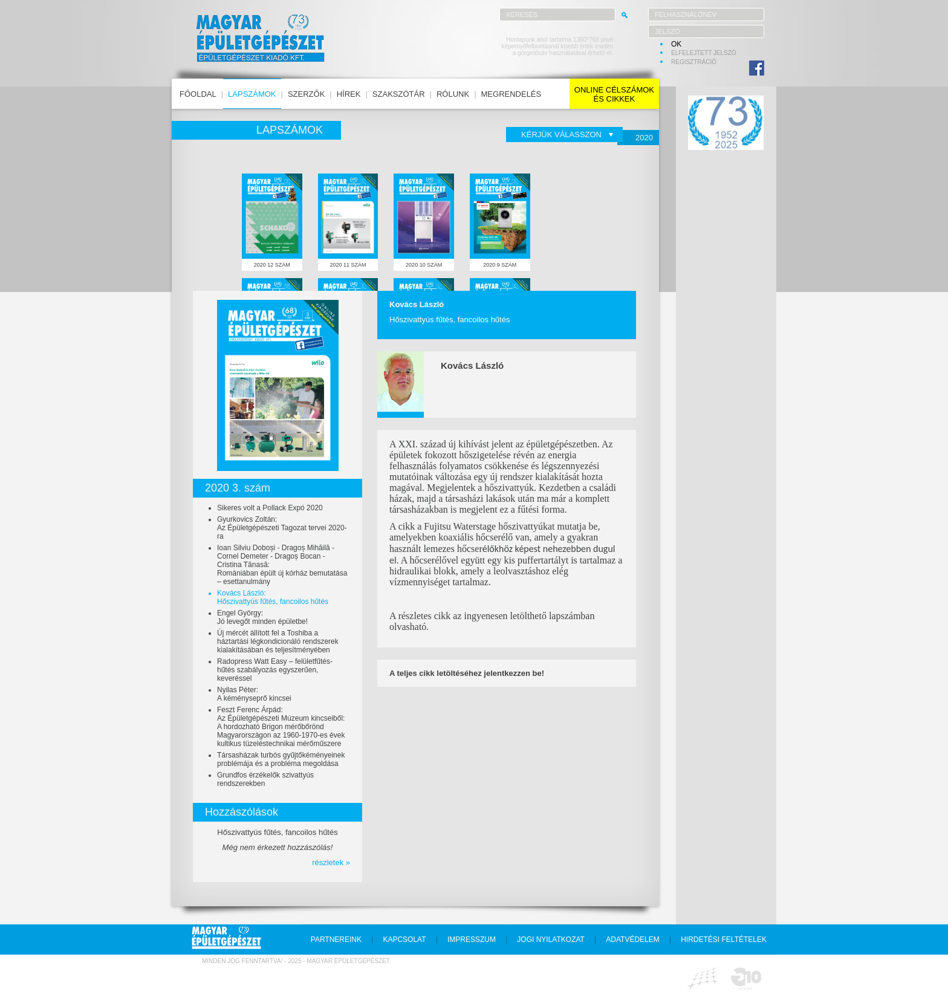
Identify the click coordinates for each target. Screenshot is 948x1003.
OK (676, 44)
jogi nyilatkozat (551, 939)
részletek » (331, 862)
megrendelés (511, 94)
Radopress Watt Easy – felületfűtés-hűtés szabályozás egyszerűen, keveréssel (275, 670)
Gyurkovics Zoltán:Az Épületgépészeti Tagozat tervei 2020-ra (282, 527)
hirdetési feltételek (724, 939)
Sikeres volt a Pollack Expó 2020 (270, 508)
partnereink (336, 939)
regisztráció (693, 62)
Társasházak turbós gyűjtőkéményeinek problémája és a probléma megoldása (281, 759)
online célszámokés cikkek (614, 94)
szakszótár (398, 94)
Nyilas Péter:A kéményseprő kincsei (254, 694)
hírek (349, 94)
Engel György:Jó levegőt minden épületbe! (262, 617)
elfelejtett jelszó (703, 53)
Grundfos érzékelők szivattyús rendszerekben (265, 779)
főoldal (198, 94)
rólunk (453, 94)
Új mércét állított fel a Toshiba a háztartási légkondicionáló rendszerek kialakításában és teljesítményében (278, 641)
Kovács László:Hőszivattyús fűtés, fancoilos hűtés (272, 597)
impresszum (471, 939)
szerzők (306, 94)
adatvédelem (632, 939)
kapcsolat (404, 939)
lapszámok (252, 94)
